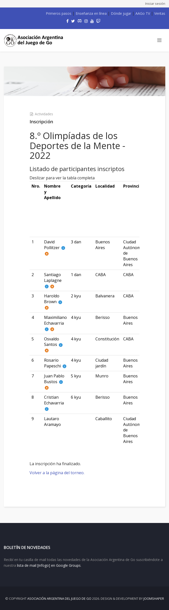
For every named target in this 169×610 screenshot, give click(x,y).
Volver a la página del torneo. (57, 472)
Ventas (159, 13)
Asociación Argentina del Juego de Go (59, 598)
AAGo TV (142, 13)
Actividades (44, 114)
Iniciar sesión (155, 3)
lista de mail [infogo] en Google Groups (49, 565)
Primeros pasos (58, 13)
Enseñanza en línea (91, 13)
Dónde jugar (121, 13)
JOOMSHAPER (153, 598)
